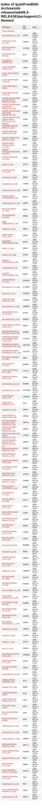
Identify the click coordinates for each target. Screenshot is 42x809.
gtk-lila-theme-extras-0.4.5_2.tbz (10, 513)
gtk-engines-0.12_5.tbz (11, 319)
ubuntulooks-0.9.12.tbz (11, 674)
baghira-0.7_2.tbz (9, 571)
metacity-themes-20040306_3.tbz (8, 681)
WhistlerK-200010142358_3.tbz (10, 261)
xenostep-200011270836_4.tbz (10, 274)
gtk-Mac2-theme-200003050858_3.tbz (10, 197)
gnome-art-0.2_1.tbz (10, 797)
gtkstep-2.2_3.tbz (8, 229)
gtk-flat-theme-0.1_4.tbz (11, 203)
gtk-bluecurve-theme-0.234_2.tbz (10, 461)
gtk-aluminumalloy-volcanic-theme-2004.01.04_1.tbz (9, 442)
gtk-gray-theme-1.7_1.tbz (8, 500)
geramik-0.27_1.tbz (9, 687)
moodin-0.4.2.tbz (8, 635)
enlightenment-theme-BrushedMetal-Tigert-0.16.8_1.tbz (10, 339)
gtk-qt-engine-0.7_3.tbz (11, 739)
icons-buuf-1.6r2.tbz (9, 545)
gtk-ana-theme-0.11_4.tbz (8, 764)
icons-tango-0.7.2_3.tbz (11, 287)
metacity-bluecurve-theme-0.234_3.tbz (9, 132)
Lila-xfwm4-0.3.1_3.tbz (11, 732)
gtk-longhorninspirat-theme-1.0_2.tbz (10, 519)
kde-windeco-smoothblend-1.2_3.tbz (11, 622)
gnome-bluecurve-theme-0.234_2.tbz (9, 700)
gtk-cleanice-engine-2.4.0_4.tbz (10, 468)
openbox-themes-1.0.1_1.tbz (9, 558)
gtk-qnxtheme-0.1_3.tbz (11, 35)
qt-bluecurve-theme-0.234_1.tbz (10, 377)
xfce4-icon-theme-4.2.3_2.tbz (9, 48)
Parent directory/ (8, 31)
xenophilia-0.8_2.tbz (10, 268)
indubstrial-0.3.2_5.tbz (10, 784)
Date (34, 27)
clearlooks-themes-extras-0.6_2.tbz (9, 745)
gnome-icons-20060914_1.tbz (8, 403)
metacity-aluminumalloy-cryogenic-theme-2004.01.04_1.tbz (11, 100)
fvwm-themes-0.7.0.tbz (11, 306)
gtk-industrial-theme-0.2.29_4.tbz (10, 313)
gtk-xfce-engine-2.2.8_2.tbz (8, 538)
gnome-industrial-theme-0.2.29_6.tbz (9, 771)
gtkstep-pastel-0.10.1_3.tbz (7, 235)
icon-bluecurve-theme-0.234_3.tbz (10, 655)
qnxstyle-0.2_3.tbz (9, 410)
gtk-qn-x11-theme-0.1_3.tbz (9, 209)
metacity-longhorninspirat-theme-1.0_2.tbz (11, 151)
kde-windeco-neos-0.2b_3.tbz (9, 616)
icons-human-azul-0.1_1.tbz (9, 42)
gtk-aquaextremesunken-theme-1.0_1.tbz (10, 448)
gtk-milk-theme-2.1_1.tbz (8, 526)
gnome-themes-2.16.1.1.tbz (8, 397)
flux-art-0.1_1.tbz (8, 293)
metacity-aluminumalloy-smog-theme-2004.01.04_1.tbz (11, 106)
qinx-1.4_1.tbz (7, 648)
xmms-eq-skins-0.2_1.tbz (8, 364)
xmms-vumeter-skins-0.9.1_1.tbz (10, 371)
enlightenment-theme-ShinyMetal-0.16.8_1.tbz (11, 351)
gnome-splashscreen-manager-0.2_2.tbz (10, 790)
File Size (24, 27)
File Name (6, 27)
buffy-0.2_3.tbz (8, 164)
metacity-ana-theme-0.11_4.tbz (10, 777)
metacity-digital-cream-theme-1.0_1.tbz (11, 139)
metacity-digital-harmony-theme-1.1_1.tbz (8, 145)
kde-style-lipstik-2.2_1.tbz (8, 577)
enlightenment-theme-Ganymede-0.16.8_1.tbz (11, 345)
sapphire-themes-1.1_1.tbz (9, 280)
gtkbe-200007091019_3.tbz (10, 222)
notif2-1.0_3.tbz (8, 248)
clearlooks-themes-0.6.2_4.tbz (9, 661)
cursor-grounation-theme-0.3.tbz (9, 68)
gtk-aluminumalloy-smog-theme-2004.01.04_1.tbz (9, 429)
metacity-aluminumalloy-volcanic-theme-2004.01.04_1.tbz (11, 119)
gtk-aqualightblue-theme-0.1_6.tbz (9, 455)
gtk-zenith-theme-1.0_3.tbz (9, 216)
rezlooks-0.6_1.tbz (9, 551)
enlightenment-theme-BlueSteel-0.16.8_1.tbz (11, 332)
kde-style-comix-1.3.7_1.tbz (8, 564)
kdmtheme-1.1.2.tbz (9, 629)
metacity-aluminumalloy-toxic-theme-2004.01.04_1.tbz (11, 113)
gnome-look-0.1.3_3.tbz (11, 190)
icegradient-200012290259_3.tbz (10, 242)
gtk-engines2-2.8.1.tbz (10, 384)
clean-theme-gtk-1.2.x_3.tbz (8, 171)
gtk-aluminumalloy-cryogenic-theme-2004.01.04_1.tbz (9, 422)
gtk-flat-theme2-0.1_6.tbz (8, 493)
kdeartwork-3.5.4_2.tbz (11, 390)
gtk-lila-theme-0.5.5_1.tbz (7, 506)
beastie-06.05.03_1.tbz (11, 758)
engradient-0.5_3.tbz (10, 184)
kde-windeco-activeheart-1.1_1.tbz (10, 597)
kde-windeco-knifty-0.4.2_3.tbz (9, 610)
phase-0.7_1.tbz (8, 642)
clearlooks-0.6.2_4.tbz (10, 726)
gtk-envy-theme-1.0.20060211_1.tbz (9, 487)
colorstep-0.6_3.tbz (9, 177)
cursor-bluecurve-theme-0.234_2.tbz (9, 416)
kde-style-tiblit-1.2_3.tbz (11, 590)
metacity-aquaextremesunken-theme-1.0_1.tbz (10, 126)
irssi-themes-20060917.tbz (7, 61)
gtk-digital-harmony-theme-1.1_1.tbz (9, 481)
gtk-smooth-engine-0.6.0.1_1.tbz (9, 532)
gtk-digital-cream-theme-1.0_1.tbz (9, 474)
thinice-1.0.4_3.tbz (9, 255)
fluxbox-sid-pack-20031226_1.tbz (8, 300)
